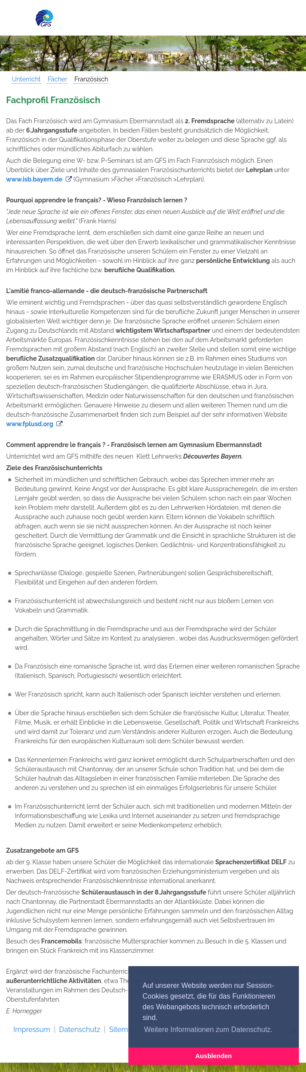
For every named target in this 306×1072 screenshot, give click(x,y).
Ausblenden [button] (213, 1056)
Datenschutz (79, 1029)
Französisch (91, 79)
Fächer (57, 79)
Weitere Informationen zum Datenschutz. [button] (208, 1029)
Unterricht (26, 79)
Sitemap (122, 1029)
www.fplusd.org (29, 423)
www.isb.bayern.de (34, 179)
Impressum (31, 1029)
